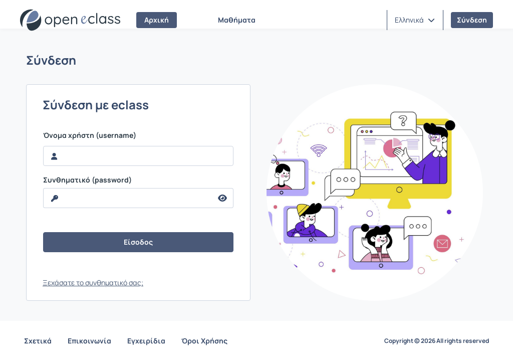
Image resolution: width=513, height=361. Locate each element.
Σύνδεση (472, 20)
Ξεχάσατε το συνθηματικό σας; (93, 282)
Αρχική (156, 20)
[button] (415, 20)
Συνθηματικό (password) (87, 180)
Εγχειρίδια (146, 340)
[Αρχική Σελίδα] (70, 20)
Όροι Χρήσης (204, 340)
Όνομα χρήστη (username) (89, 135)
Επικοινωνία (89, 340)
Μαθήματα (236, 20)
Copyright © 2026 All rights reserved (436, 341)
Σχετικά (38, 340)
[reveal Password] (127, 198)
